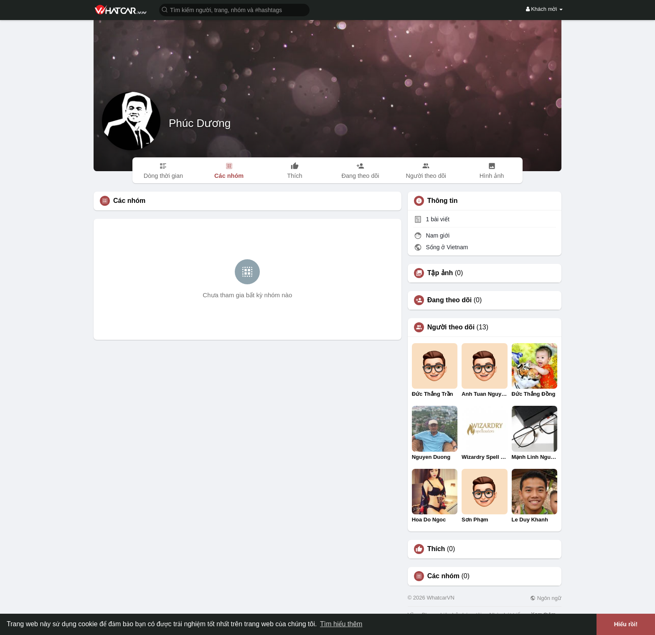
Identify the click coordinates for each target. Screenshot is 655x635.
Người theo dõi (451, 327)
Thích (436, 549)
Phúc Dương (200, 123)
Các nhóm (443, 576)
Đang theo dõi (449, 300)
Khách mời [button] (544, 9)
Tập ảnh (440, 273)
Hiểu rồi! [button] (626, 624)
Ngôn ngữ (545, 598)
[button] (234, 9)
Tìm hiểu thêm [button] (341, 623)
